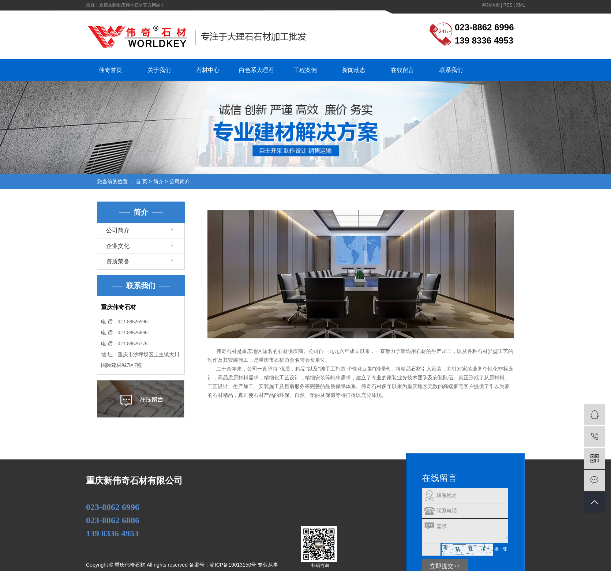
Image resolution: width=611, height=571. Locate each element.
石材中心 (208, 70)
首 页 (141, 181)
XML (520, 5)
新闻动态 (354, 70)
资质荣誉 (118, 261)
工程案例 (305, 70)
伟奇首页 (110, 70)
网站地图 (491, 5)
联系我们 (451, 70)
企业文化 (118, 246)
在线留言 (402, 70)
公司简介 (118, 230)
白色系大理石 (256, 70)
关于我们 (159, 70)
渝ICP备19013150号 (233, 565)
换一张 (500, 549)
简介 (158, 181)
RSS (508, 5)
